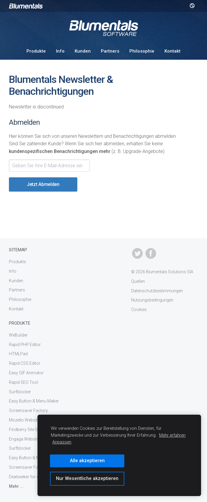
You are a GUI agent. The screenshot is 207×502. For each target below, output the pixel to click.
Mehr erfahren (172, 435)
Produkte (36, 51)
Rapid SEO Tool (23, 382)
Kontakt (172, 51)
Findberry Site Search (28, 429)
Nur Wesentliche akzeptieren (87, 478)
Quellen (138, 281)
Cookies (139, 309)
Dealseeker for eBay (27, 476)
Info (60, 51)
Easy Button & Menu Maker (34, 401)
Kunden (83, 51)
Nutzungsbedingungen (152, 300)
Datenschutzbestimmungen (157, 290)
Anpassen (61, 442)
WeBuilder (18, 335)
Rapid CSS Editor (24, 363)
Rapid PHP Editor (25, 344)
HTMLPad (18, 353)
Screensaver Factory (28, 410)
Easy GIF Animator (26, 372)
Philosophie (141, 51)
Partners (110, 51)
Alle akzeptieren (87, 460)
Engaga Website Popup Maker (37, 439)
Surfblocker (20, 391)
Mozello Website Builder (31, 420)
